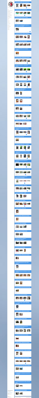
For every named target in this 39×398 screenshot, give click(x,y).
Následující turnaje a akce (10, 12)
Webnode (30, 397)
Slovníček (8, 27)
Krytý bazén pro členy (9, 17)
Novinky (8, 18)
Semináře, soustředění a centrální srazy (10, 16)
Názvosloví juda (9, 26)
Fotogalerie (18, 0)
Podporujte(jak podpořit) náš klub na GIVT (10, 11)
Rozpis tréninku (9, 13)
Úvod (8, 9)
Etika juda (9, 25)
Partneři (8, 28)
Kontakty (8, 29)
